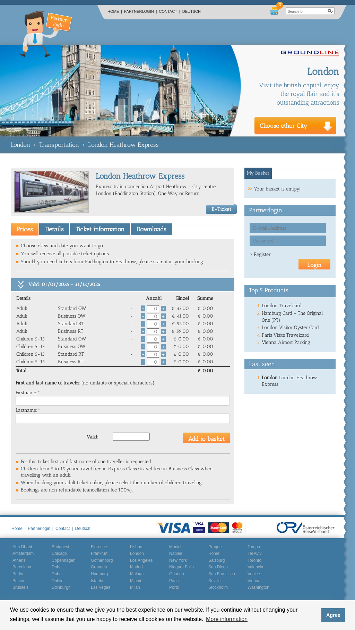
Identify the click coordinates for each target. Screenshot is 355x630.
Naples (175, 553)
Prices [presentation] (25, 229)
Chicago (59, 553)
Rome (213, 553)
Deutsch (191, 11)
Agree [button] (333, 615)
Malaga (137, 573)
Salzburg (216, 560)
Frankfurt (99, 553)
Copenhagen (64, 560)
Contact (169, 11)
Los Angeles (141, 560)
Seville (214, 580)
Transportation (59, 145)
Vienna (254, 580)
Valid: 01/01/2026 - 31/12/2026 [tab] (64, 284)
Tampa (254, 546)
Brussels (20, 587)
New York (178, 560)
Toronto (254, 560)
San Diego (218, 567)
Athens (18, 560)
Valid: (92, 437)
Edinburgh (61, 587)
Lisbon (136, 546)
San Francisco (221, 573)
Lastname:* (28, 410)
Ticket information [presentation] (100, 229)
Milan (135, 587)
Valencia (255, 567)
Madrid (136, 567)
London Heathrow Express (123, 145)
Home (114, 11)
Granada (99, 567)
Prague (215, 546)
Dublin (57, 580)
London (20, 145)
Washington (258, 587)
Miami (135, 580)
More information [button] (227, 619)
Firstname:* (28, 393)
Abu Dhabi (22, 546)
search (331, 11)
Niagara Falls (181, 567)
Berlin (17, 573)
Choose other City (283, 125)
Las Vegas (100, 587)
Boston (18, 580)
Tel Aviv (254, 553)
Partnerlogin (140, 11)
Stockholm (218, 587)
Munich (176, 546)
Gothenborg (102, 560)
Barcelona (21, 567)
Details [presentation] (54, 229)
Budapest (60, 546)
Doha (57, 567)
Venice (254, 573)
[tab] (25, 229)
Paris (174, 580)
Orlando (176, 573)
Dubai (57, 573)
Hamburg (99, 573)
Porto (174, 587)
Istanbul (98, 580)
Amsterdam (23, 553)
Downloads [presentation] (151, 229)
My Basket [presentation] (258, 173)
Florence (99, 546)
